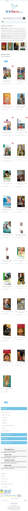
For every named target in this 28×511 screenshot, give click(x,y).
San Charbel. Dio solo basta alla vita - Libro (7, 184)
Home (5, 408)
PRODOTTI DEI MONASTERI (7, 425)
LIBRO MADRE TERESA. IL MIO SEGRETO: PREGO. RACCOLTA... (7, 235)
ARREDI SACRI (5, 417)
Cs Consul (17, 509)
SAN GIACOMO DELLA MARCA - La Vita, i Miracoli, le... (21, 261)
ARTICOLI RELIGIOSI (6, 412)
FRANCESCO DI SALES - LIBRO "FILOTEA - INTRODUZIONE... (21, 312)
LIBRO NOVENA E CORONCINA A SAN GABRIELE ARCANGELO (7, 107)
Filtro (6, 61)
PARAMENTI (4, 420)
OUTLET (3, 428)
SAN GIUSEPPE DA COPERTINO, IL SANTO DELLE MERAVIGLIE (7, 286)
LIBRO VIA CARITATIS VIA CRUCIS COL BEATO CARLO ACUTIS (7, 132)
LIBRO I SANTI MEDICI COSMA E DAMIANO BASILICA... (7, 81)
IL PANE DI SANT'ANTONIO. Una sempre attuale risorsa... (21, 184)
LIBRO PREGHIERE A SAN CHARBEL (21, 157)
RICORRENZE (4, 423)
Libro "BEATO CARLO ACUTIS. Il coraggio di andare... (21, 132)
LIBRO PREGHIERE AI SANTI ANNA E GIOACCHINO (21, 81)
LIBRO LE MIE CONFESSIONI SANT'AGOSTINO (7, 158)
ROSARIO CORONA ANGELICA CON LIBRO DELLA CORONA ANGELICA (21, 235)
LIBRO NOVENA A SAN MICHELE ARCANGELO (21, 209)
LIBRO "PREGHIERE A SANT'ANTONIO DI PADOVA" (7, 389)
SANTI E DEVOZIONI (6, 415)
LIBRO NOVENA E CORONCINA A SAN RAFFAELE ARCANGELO (21, 107)
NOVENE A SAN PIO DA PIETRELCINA (7, 311)
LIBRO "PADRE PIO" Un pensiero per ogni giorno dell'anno (7, 338)
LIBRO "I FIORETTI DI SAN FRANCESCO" (21, 337)
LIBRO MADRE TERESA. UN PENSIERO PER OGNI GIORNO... (7, 209)
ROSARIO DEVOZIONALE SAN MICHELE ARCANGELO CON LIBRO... (7, 261)
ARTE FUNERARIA (5, 430)
